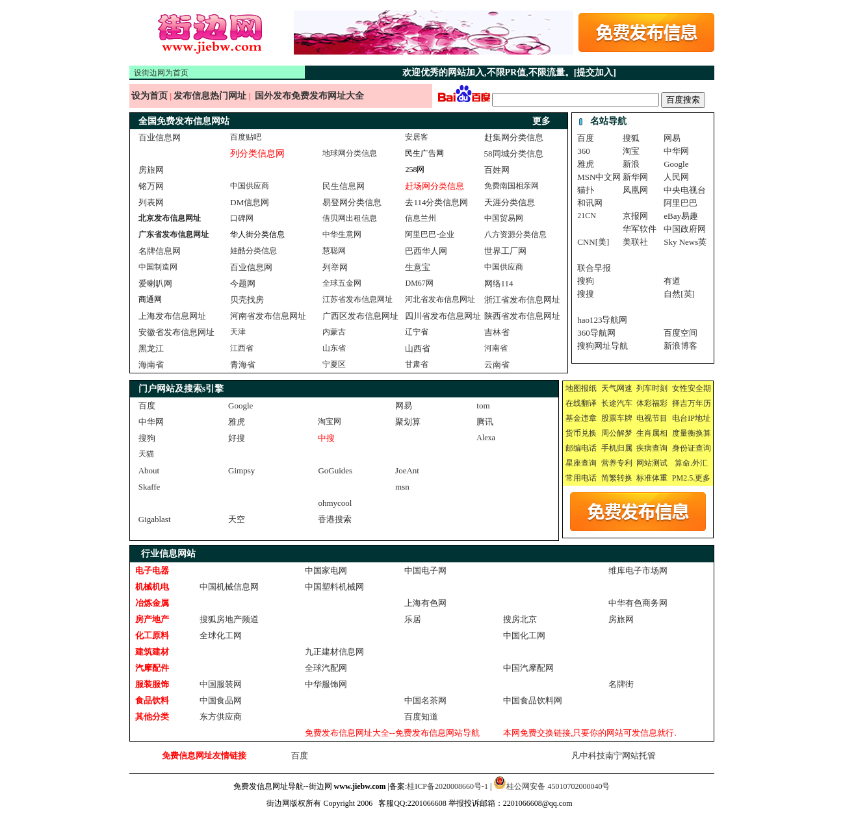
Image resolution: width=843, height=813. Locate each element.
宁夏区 (334, 364)
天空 (236, 519)
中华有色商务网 (638, 603)
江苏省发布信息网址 (357, 299)
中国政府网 (685, 229)
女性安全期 (691, 388)
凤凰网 (635, 190)
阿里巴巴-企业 (429, 234)
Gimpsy (241, 470)
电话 (589, 448)
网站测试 (652, 463)
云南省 (497, 364)
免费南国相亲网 (511, 185)
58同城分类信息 (513, 153)
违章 (589, 418)
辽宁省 (416, 331)
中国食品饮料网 (532, 700)
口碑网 (241, 218)
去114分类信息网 (436, 202)
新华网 (635, 177)
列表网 (151, 202)
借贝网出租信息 (349, 218)
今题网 (242, 283)
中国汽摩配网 (528, 668)
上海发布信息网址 (172, 316)
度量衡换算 (691, 433)
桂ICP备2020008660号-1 (447, 786)
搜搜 (585, 294)
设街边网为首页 (161, 72)
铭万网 (151, 186)
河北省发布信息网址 (440, 299)
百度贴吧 (245, 137)
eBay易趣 (681, 216)
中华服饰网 (326, 684)
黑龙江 (151, 348)
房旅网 (151, 170)
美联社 (635, 242)
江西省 (241, 348)
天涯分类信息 (509, 202)
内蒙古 (334, 331)
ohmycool (335, 503)
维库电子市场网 (638, 570)
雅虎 (585, 164)
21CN (586, 215)
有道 (672, 281)
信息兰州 (420, 218)
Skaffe (149, 487)
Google (676, 164)
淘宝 (631, 151)
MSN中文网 (599, 177)
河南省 (496, 348)
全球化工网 (221, 635)
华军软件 (639, 229)
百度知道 (421, 716)
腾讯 (484, 422)
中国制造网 (157, 266)
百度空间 (680, 333)
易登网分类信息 (352, 202)
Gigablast (154, 519)
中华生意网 (341, 234)
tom (482, 405)
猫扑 (585, 190)
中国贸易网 (503, 218)
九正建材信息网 (334, 652)
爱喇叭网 (155, 283)
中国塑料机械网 (334, 587)
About (149, 470)
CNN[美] (593, 242)
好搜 (236, 438)
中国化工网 (524, 635)
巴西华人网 (426, 251)
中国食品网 (221, 700)
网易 (672, 138)
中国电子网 (425, 570)
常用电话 (581, 477)
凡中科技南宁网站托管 (613, 755)
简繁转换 (616, 477)
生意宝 (417, 267)
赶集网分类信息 (513, 137)
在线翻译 (581, 403)
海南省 (151, 364)
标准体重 (652, 477)
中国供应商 (249, 185)
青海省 (242, 364)
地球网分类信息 (349, 153)
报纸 (589, 388)
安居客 (416, 137)
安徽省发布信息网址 (176, 332)
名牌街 (621, 684)
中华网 (676, 151)
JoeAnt (407, 470)
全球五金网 (341, 283)
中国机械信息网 (229, 587)
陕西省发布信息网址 (522, 316)
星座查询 (581, 463)
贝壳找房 (247, 300)
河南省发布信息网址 (268, 316)
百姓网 (497, 170)
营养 (609, 463)
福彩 (660, 403)
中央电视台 (685, 190)
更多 (702, 477)
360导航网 (596, 333)
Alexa (485, 437)
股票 (609, 418)
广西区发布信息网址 (360, 316)
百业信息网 (159, 137)
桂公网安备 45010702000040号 (558, 786)
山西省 (417, 348)
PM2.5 (682, 477)
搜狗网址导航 (602, 346)
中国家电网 (326, 570)
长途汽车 (616, 403)
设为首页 (149, 96)
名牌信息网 (159, 251)
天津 (238, 331)
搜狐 (631, 138)
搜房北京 (520, 619)
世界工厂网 (505, 251)
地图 (573, 388)
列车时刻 (652, 388)
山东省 (334, 348)
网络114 (498, 283)
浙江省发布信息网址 (522, 300)
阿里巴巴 (680, 203)
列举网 (335, 267)
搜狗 (585, 281)
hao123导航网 (602, 320)
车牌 (624, 418)
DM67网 (419, 283)
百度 (585, 138)
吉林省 (497, 332)
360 (583, 151)
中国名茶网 (425, 700)
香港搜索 (335, 519)
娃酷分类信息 (253, 250)
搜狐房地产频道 (229, 619)
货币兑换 (581, 433)
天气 (609, 388)
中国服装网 (221, 684)
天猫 (146, 453)
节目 (660, 418)
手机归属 (616, 448)
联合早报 (594, 268)
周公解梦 (616, 433)
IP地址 (699, 418)
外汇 (700, 463)
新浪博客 (680, 346)
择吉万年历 (691, 403)
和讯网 (590, 203)
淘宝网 (329, 421)
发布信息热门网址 (211, 96)
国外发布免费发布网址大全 (309, 96)
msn (402, 487)
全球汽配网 (326, 668)
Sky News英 (685, 242)
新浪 (631, 164)
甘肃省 (416, 364)
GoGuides (335, 470)
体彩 (644, 403)
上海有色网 (425, 603)
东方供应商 (221, 716)
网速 (624, 388)
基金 (573, 418)
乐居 (412, 619)
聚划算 (408, 422)
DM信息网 (249, 202)
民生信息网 (343, 186)
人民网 (676, 177)
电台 (680, 418)
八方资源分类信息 (515, 234)
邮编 (573, 448)
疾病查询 (652, 448)
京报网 (635, 216)
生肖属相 (652, 433)
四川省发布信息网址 (443, 316)
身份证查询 (691, 448)
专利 (624, 463)
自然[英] (679, 294)
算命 (682, 463)
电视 (644, 418)
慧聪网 (334, 250)
